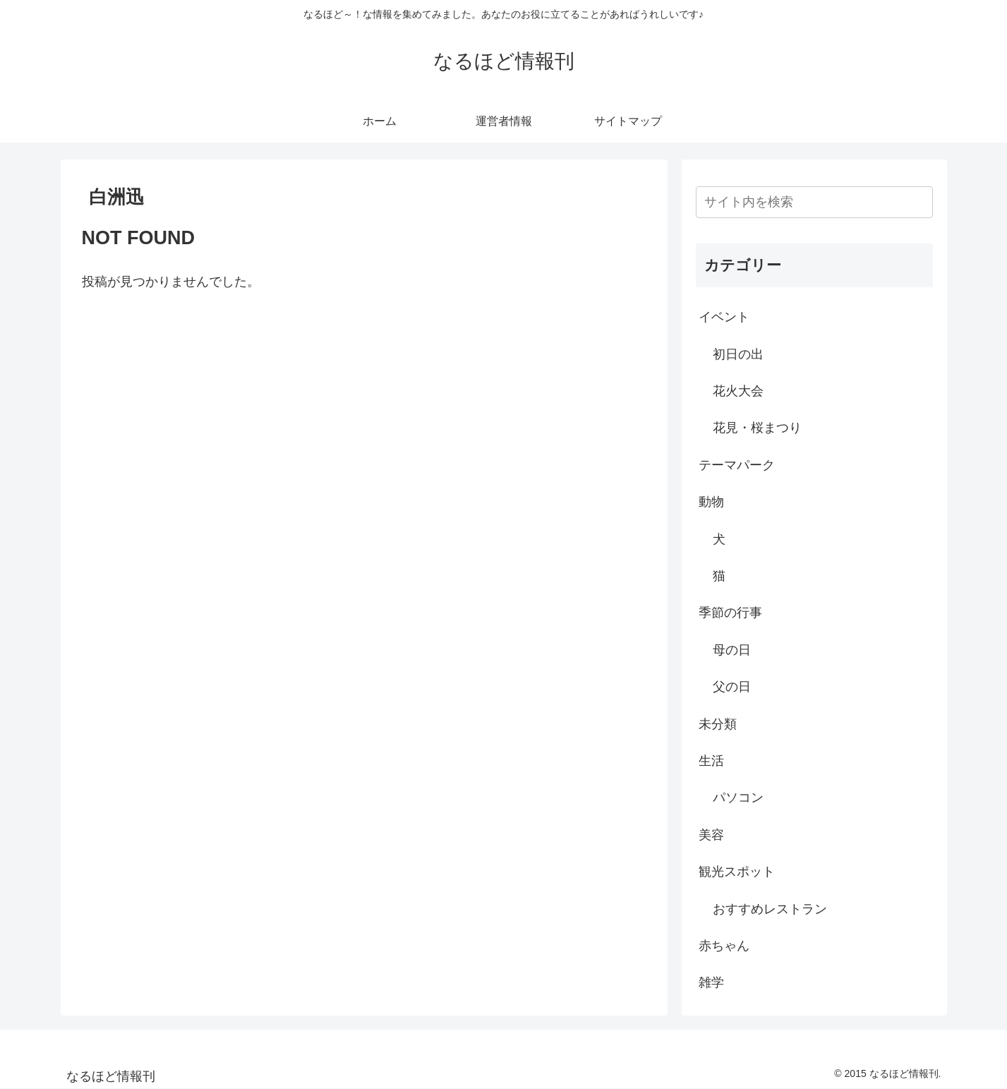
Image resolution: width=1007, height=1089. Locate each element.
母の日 (732, 650)
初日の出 (738, 354)
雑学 (711, 982)
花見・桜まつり (757, 428)
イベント (724, 317)
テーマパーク (737, 465)
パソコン (738, 797)
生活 (711, 761)
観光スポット (737, 872)
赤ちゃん (724, 946)
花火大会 (738, 391)
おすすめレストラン (770, 909)
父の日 (732, 687)
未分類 (718, 724)
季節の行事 (730, 613)
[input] (814, 202)
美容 (711, 835)
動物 (711, 502)
